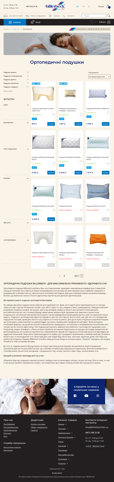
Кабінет (104, 22)
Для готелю (8, 450)
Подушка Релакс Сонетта (95, 206)
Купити (51, 124)
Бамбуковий (16, 250)
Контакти (68, 16)
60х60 (16, 195)
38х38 (16, 213)
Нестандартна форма (16, 183)
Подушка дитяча (16, 80)
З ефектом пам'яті (16, 165)
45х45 (16, 207)
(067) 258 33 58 (31, 6)
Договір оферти (57, 473)
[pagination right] (81, 276)
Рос (83, 6)
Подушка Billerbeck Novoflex (70, 157)
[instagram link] (98, 396)
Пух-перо (16, 247)
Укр (77, 6)
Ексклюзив (62, 459)
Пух (16, 244)
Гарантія (54, 16)
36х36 (16, 216)
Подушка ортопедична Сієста (43, 253)
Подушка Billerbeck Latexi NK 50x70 (97, 158)
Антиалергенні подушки (16, 162)
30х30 (16, 186)
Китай (16, 130)
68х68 (16, 192)
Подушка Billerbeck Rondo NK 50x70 (43, 158)
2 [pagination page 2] (64, 276)
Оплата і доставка (38, 424)
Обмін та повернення (35, 16)
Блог (5, 436)
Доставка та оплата (13, 16)
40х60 (16, 204)
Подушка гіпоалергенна (16, 76)
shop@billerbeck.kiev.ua (96, 427)
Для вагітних (16, 171)
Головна (6, 29)
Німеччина (16, 139)
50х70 (16, 189)
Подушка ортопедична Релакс (68, 254)
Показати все (8, 91)
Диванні (16, 168)
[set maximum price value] (23, 115)
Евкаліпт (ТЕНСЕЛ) (16, 256)
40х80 (16, 201)
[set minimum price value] (9, 115)
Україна (16, 136)
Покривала (62, 450)
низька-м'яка (16, 227)
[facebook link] (75, 396)
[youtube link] (86, 396)
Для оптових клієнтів (12, 447)
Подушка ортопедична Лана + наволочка (43, 110)
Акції (35, 22)
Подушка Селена (65, 206)
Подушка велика (16, 72)
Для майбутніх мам (66, 455)
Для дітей (62, 446)
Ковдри (61, 424)
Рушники (62, 463)
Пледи (60, 442)
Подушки (16, 29)
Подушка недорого (16, 87)
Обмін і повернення (39, 427)
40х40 (16, 210)
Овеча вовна (16, 253)
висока (16, 233)
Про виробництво (11, 427)
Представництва (10, 430)
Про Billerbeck (9, 424)
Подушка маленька (16, 83)
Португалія (16, 133)
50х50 (16, 198)
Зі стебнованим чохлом (16, 156)
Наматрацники (64, 433)
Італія (16, 127)
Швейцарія (16, 142)
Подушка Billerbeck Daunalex (43, 206)
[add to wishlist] (53, 115)
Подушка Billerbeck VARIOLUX (97, 108)
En (89, 6)
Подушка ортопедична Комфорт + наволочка (68, 110)
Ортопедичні (16, 159)
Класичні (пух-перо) (16, 153)
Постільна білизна (65, 437)
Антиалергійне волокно (16, 259)
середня (16, 230)
